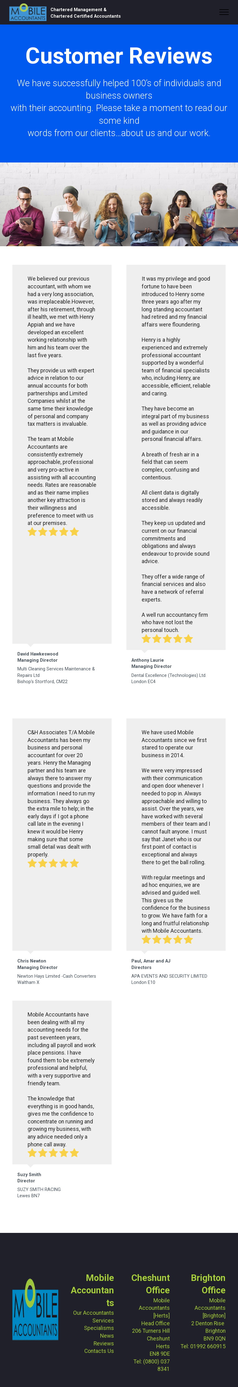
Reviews (104, 1343)
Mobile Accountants (92, 1290)
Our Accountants (93, 1313)
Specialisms (99, 1328)
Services (103, 1321)
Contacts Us (99, 1351)
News (107, 1336)
